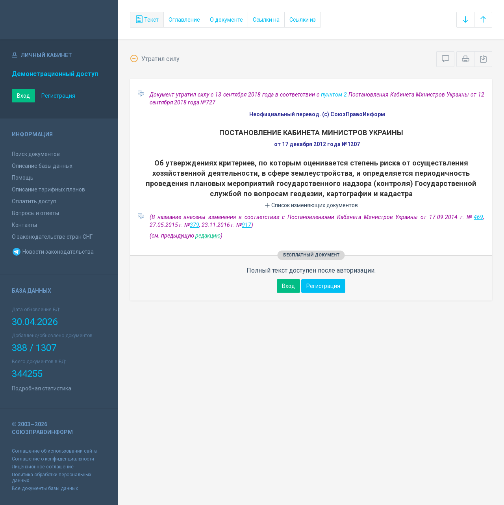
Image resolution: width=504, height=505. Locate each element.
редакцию (207, 235)
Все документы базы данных (45, 488)
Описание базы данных (42, 166)
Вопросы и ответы (35, 213)
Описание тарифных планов (48, 189)
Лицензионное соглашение (43, 467)
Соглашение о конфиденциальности (53, 459)
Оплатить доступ (34, 201)
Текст (147, 20)
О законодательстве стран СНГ (52, 237)
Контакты (24, 225)
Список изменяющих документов (311, 205)
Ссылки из (302, 20)
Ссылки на (266, 20)
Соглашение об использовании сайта (54, 451)
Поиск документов (36, 154)
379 (194, 225)
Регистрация (58, 96)
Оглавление (184, 20)
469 (478, 217)
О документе (226, 20)
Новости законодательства (53, 251)
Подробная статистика (41, 388)
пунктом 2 (334, 94)
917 (246, 225)
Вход (23, 96)
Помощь (22, 178)
